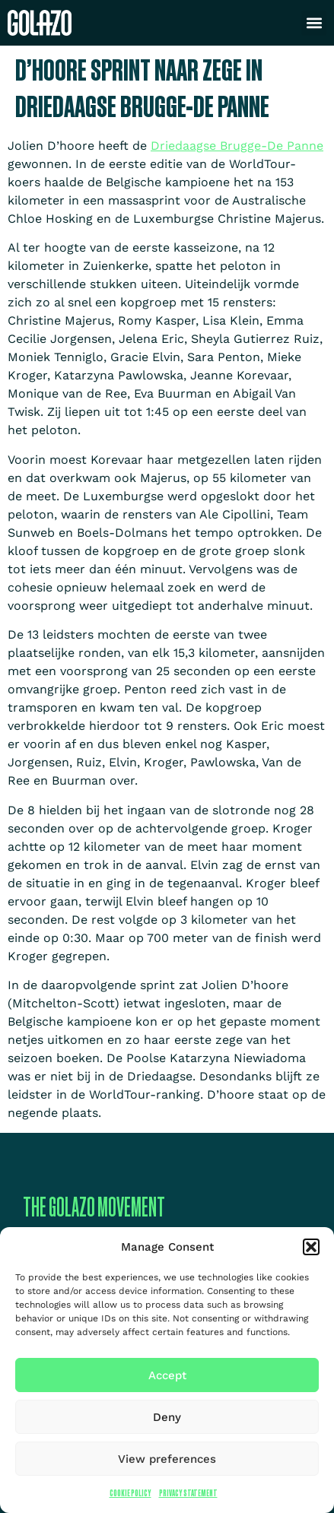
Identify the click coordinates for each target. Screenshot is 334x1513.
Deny (167, 1417)
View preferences (167, 1459)
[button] (311, 1246)
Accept (167, 1375)
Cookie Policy (130, 1493)
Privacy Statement (188, 1493)
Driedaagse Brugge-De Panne (237, 145)
